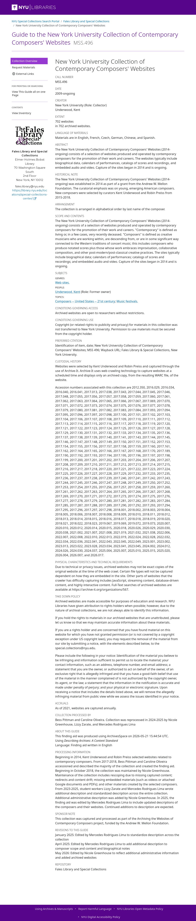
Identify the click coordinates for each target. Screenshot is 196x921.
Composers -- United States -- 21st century (85, 301)
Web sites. (62, 282)
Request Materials (23, 67)
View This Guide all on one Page (29, 93)
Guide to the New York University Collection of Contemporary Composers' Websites (95, 38)
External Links (23, 74)
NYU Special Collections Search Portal (35, 21)
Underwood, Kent (67, 292)
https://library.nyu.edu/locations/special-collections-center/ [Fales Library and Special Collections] (29, 194)
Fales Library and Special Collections (86, 21)
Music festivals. (127, 301)
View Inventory (21, 113)
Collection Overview (24, 61)
